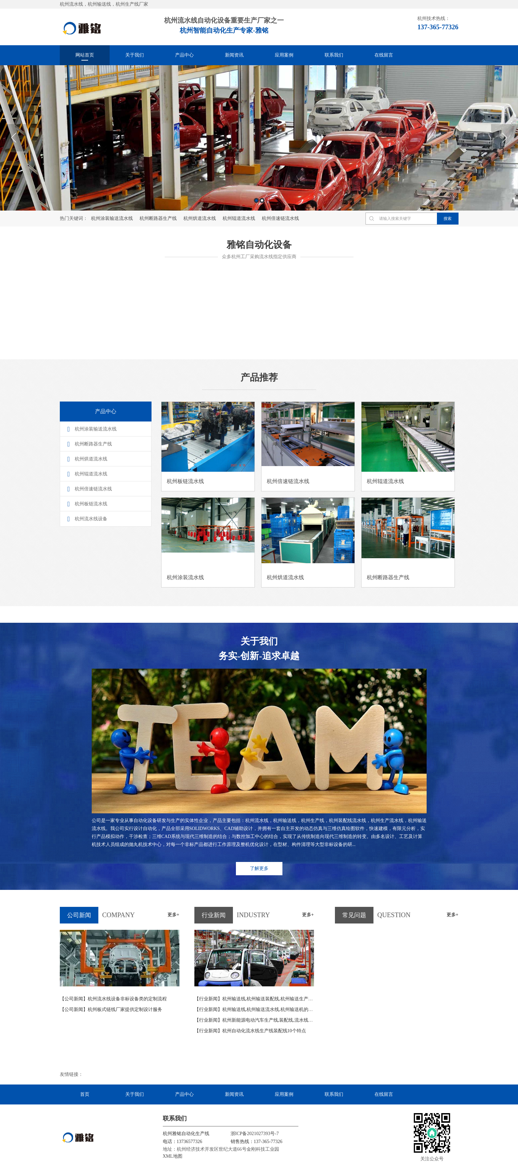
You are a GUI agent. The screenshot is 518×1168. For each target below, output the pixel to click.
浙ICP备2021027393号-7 (255, 1132)
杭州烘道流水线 (199, 218)
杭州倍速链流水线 (280, 218)
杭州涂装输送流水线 (112, 218)
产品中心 (184, 55)
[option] (259, 138)
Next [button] (504, 137)
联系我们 (334, 55)
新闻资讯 (234, 55)
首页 (84, 1093)
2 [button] (262, 200)
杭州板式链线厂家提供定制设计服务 (111, 1008)
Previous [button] (13, 137)
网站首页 (84, 55)
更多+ (173, 914)
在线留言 (383, 55)
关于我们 (134, 55)
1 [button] (256, 200)
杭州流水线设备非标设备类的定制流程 (113, 998)
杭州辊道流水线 (239, 218)
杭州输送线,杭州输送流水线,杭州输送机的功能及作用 (263, 1008)
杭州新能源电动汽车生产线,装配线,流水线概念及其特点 (265, 1019)
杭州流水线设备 (91, 518)
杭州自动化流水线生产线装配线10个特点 (250, 1030)
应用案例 (284, 55)
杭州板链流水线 (91, 503)
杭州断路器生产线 (158, 218)
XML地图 (172, 1155)
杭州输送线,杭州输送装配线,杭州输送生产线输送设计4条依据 (271, 998)
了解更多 (259, 867)
